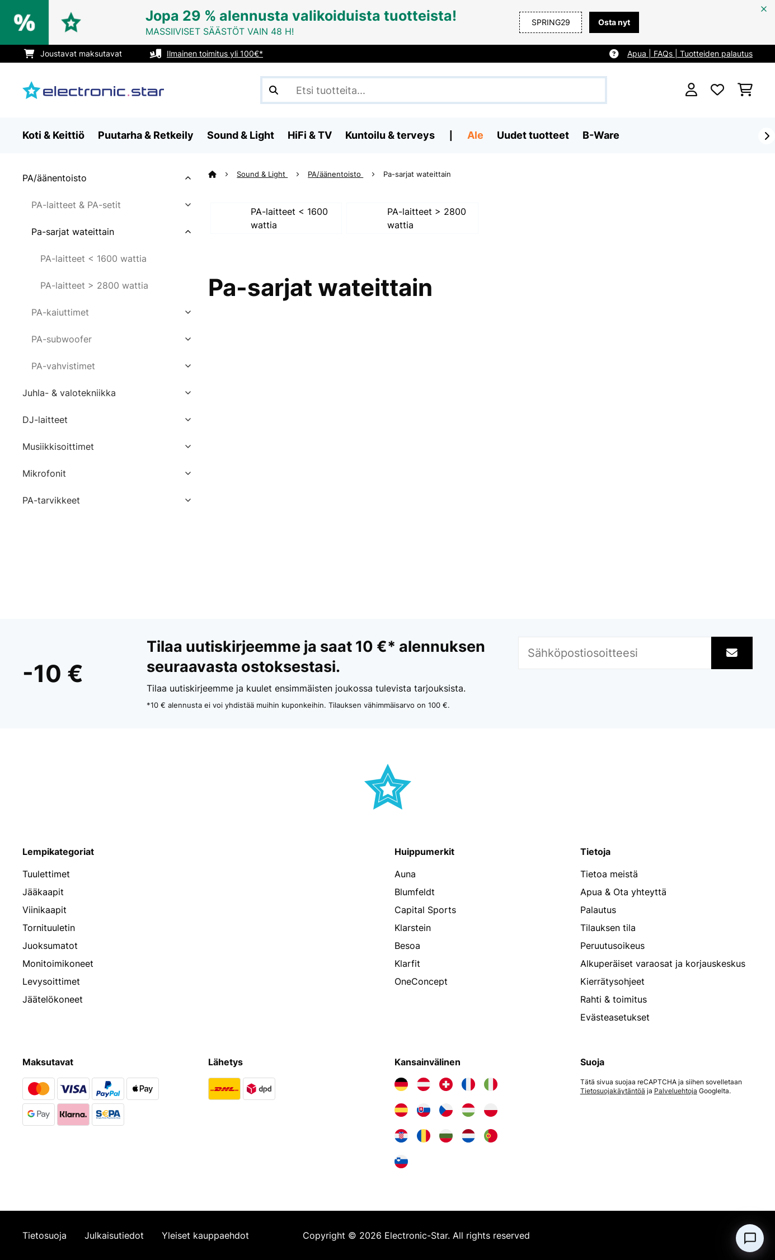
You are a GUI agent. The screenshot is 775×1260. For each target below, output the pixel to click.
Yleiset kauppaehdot (205, 1235)
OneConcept (421, 981)
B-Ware (601, 135)
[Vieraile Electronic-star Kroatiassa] (401, 1136)
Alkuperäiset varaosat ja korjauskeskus (662, 963)
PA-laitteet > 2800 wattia (94, 285)
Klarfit (407, 963)
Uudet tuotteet (533, 135)
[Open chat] (750, 1238)
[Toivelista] (717, 90)
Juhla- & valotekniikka (69, 392)
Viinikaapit (44, 909)
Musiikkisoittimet (58, 446)
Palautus (598, 909)
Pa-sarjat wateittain (72, 231)
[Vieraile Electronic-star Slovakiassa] (423, 1110)
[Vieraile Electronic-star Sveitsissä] (446, 1084)
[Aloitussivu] (222, 174)
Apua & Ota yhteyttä (623, 891)
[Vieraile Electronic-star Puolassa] (490, 1110)
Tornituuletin (48, 927)
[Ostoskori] (745, 90)
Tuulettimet (46, 874)
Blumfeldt (414, 891)
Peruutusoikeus (612, 945)
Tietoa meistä (609, 874)
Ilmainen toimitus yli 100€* (215, 53)
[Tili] (691, 90)
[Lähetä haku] (273, 90)
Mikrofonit (44, 473)
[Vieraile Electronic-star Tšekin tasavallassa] (446, 1110)
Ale (475, 135)
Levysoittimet (51, 981)
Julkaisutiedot (114, 1235)
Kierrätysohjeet (612, 981)
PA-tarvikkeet (51, 500)
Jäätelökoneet (52, 999)
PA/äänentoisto (54, 178)
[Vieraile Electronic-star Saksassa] (401, 1084)
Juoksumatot (50, 945)
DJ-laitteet (45, 419)
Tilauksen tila (608, 927)
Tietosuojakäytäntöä (612, 1091)
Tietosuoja (44, 1235)
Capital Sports (425, 909)
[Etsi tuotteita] (433, 90)
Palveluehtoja (675, 1091)
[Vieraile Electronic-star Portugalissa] (490, 1136)
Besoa (407, 945)
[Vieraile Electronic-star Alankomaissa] (468, 1136)
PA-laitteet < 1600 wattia (93, 258)
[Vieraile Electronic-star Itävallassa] (423, 1084)
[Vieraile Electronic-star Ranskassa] (468, 1084)
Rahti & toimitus (613, 999)
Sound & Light (262, 174)
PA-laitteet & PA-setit (76, 204)
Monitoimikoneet (57, 963)
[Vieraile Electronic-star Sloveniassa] (401, 1161)
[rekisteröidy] (766, 136)
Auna (405, 874)
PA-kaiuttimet (60, 312)
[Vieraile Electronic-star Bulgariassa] (446, 1136)
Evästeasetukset (615, 1017)
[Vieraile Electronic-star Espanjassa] (401, 1110)
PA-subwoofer (61, 339)
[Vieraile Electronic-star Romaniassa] (423, 1136)
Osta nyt (614, 22)
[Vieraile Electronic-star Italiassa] (490, 1084)
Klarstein (412, 927)
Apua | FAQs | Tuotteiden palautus (690, 53)
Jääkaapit (43, 891)
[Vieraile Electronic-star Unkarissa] (468, 1110)
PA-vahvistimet (63, 366)
